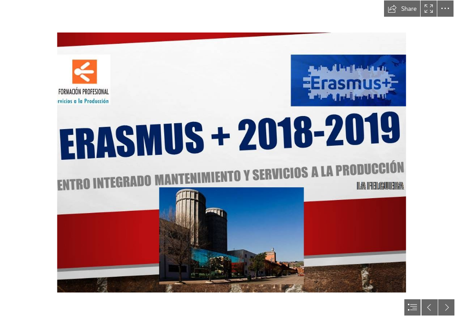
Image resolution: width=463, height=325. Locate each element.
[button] (402, 8)
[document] (231, 162)
